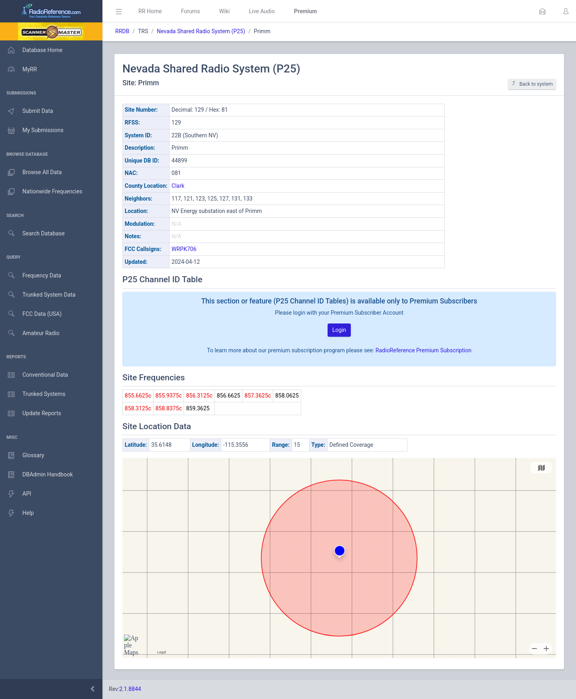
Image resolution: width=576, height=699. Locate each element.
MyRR (18, 69)
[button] (542, 11)
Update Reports (30, 413)
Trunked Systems (32, 394)
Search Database (32, 233)
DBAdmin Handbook (36, 474)
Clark (178, 186)
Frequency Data (30, 275)
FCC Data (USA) (31, 314)
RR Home (150, 11)
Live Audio (262, 11)
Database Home (31, 50)
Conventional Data (34, 375)
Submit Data (26, 111)
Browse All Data (31, 172)
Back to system (532, 84)
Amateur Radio (30, 333)
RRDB (122, 31)
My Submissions (32, 130)
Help (17, 513)
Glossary (22, 455)
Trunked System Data (38, 294)
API (15, 494)
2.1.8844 (130, 689)
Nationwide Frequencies (41, 191)
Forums (190, 11)
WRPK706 (184, 249)
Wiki (224, 11)
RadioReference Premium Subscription (424, 350)
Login (339, 330)
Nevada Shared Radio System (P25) (201, 31)
